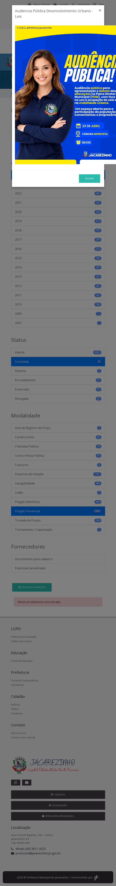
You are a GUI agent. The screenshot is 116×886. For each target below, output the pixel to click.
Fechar (89, 137)
